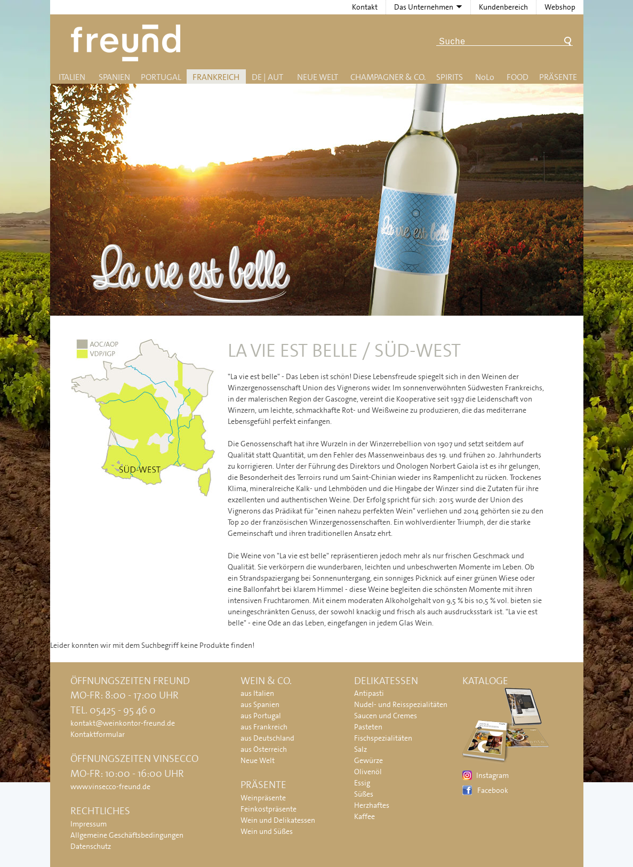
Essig (362, 783)
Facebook (492, 790)
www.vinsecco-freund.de (110, 786)
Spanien (114, 77)
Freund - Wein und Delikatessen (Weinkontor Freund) (127, 43)
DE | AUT (267, 77)
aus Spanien (260, 704)
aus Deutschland (267, 738)
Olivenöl (368, 771)
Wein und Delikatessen (278, 820)
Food (517, 77)
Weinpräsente (263, 797)
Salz (360, 749)
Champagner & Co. (388, 77)
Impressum (88, 824)
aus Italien (257, 693)
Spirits (449, 77)
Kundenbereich (503, 7)
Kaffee (364, 816)
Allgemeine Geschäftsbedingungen (126, 835)
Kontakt (365, 7)
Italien (72, 77)
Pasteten (368, 727)
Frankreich (216, 77)
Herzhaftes (371, 805)
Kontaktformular (97, 734)
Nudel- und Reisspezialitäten (400, 704)
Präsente (558, 77)
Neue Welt (317, 77)
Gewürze (368, 760)
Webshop (559, 7)
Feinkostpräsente (269, 809)
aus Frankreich (264, 727)
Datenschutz (90, 846)
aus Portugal (261, 715)
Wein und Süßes (267, 831)
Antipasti (369, 693)
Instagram (492, 775)
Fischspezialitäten (383, 738)
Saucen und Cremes (385, 715)
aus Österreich (264, 749)
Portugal (161, 77)
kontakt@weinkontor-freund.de (122, 723)
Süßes (363, 794)
